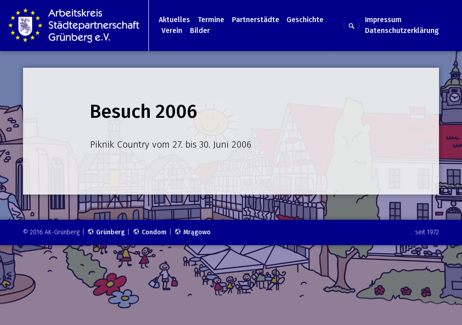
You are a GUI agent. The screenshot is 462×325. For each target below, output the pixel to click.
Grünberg (106, 232)
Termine (211, 19)
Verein (172, 30)
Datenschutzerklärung (402, 30)
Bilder (200, 30)
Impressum (383, 19)
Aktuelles (174, 19)
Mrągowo (192, 232)
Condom (149, 232)
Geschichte (304, 19)
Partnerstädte (255, 19)
